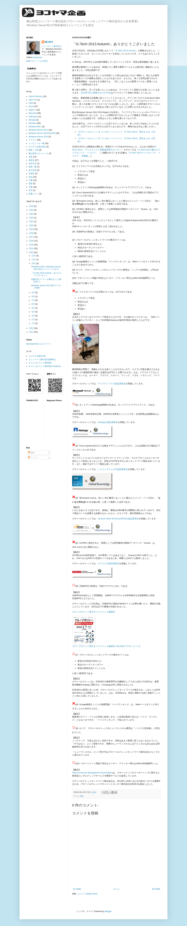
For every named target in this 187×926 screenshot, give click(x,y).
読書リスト (33, 194)
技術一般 (32, 167)
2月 (33, 319)
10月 (34, 263)
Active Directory (35, 96)
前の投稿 (156, 889)
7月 (33, 300)
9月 (33, 292)
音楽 (31, 157)
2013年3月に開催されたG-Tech (96, 92)
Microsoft (33, 113)
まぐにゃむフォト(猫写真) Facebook (45, 366)
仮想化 (32, 160)
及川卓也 (32, 170)
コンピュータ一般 (36, 143)
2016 (31, 241)
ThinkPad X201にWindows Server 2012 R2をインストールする (46, 268)
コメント (33, 457)
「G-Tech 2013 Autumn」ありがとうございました (46, 274)
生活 (31, 190)
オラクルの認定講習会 (108, 563)
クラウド (32, 140)
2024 (31, 210)
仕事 (31, 180)
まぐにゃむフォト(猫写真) (40, 363)
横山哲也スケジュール (38, 153)
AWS (31, 103)
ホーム (116, 889)
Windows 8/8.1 (35, 126)
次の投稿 (77, 889)
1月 (33, 323)
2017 (31, 237)
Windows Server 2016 (38, 137)
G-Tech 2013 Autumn (126, 50)
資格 (31, 183)
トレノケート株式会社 (51, 46)
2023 (31, 214)
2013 (31, 252)
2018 (31, 233)
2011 (31, 332)
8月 (33, 296)
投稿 (31, 452)
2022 (31, 218)
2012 (31, 328)
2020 (31, 225)
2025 (31, 206)
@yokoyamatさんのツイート (38, 344)
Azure (31, 106)
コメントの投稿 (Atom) (87, 894)
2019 (31, 229)
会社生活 (32, 163)
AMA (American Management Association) (92, 772)
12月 (34, 256)
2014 (31, 248)
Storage (32, 120)
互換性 (32, 173)
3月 (33, 316)
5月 (33, 308)
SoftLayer (33, 116)
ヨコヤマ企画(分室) (37, 147)
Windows (33, 123)
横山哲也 (49, 42)
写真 (31, 187)
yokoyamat (37, 57)
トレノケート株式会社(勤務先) (42, 359)
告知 (81, 796)
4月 (33, 312)
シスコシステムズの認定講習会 (113, 469)
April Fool (33, 100)
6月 (33, 304)
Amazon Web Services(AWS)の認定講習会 (118, 518)
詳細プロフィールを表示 (37, 61)
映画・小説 (33, 150)
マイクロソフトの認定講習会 (112, 383)
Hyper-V (32, 110)
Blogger (108, 911)
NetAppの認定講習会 (108, 422)
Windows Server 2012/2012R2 (42, 133)
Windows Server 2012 (38, 130)
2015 (31, 245)
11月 (34, 259)
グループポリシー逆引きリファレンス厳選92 (93, 612)
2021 (31, 221)
